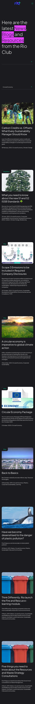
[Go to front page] (17, 3)
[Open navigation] (32, 3)
